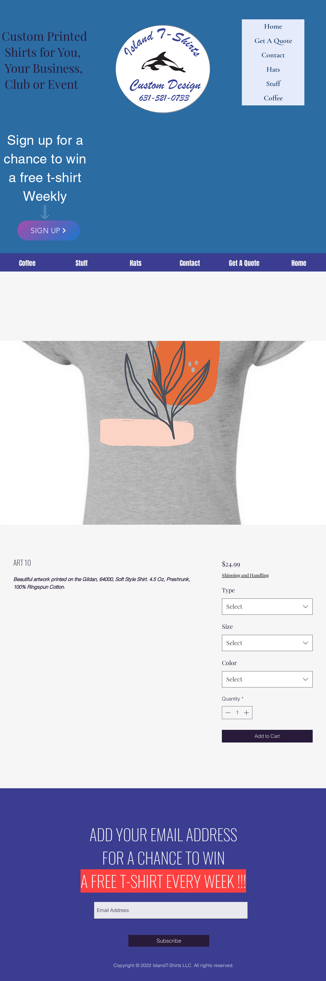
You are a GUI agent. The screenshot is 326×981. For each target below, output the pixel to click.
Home (273, 26)
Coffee (273, 98)
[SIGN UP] (48, 230)
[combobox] (267, 606)
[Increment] (247, 712)
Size (227, 626)
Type (228, 590)
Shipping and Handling (245, 575)
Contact (273, 55)
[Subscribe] (168, 941)
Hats (273, 69)
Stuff (273, 83)
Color (229, 663)
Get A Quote (273, 40)
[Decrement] (227, 712)
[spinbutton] (237, 712)
